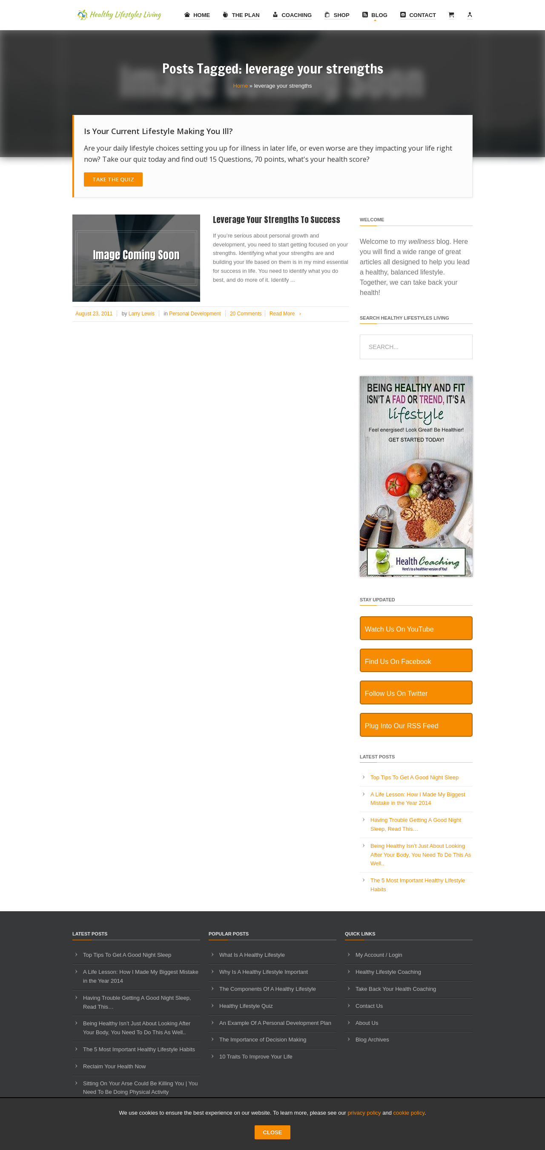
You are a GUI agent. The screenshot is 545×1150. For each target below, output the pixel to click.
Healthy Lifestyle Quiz (246, 1006)
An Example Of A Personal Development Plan (275, 1023)
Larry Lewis (142, 314)
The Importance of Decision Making (262, 1039)
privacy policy (364, 1113)
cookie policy (409, 1113)
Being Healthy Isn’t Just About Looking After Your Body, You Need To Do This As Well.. (420, 855)
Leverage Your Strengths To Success (276, 220)
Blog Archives (372, 1039)
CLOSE (272, 1132)
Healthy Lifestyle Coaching (388, 972)
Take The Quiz (113, 179)
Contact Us (369, 1006)
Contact (418, 15)
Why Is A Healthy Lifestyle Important (263, 972)
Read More (287, 314)
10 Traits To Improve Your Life (256, 1056)
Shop (336, 15)
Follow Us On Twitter (396, 693)
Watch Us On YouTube (399, 629)
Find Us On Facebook (398, 661)
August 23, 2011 (93, 314)
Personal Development (195, 314)
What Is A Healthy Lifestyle (252, 955)
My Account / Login (379, 955)
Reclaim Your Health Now (114, 1066)
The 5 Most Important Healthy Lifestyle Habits (139, 1049)
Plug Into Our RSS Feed (402, 725)
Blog (374, 15)
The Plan (241, 15)
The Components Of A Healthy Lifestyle (267, 989)
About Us (367, 1023)
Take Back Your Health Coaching (396, 989)
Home (197, 15)
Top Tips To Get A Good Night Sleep (414, 777)
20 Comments (246, 314)
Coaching (292, 15)
